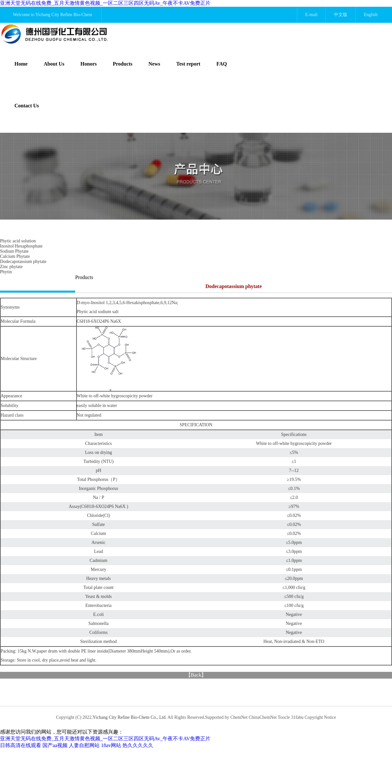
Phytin (6, 271)
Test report (188, 64)
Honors (88, 64)
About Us (54, 64)
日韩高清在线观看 (20, 745)
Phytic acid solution (18, 241)
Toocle (284, 717)
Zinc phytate (11, 266)
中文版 (340, 14)
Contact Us (26, 105)
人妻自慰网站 (84, 745)
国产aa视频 (54, 745)
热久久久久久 (137, 745)
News (154, 64)
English (371, 14)
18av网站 (111, 745)
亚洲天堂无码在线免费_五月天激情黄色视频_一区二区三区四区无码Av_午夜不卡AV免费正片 (105, 3)
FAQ (222, 64)
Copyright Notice (320, 717)
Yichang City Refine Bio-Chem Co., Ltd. (130, 717)
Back (196, 675)
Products (122, 64)
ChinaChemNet (263, 717)
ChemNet (239, 717)
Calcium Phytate (15, 256)
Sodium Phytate (14, 251)
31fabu (297, 717)
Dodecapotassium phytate (23, 261)
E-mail (311, 14)
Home (21, 64)
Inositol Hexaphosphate (21, 246)
